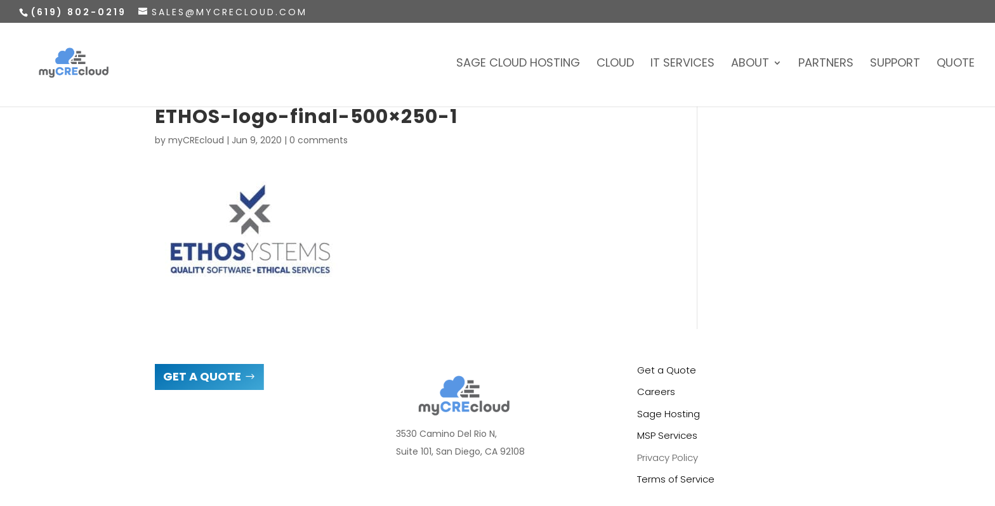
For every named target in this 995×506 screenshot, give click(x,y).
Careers (656, 391)
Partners (825, 64)
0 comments (318, 140)
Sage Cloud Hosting (518, 64)
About (750, 64)
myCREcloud (196, 140)
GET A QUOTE (202, 376)
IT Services (682, 64)
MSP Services (667, 435)
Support (895, 64)
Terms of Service (676, 479)
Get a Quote (666, 370)
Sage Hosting (668, 413)
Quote (956, 64)
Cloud (615, 64)
